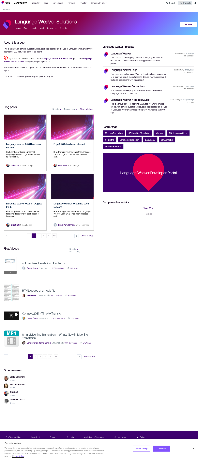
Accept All (161, 448)
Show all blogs (86, 109)
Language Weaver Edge (124, 69)
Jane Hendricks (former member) (39, 343)
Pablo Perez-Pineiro (66, 225)
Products (35, 3)
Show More (148, 208)
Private (83, 3)
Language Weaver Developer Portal (148, 172)
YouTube (141, 437)
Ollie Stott (15, 165)
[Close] (193, 448)
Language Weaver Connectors (128, 86)
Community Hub (98, 3)
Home (18, 28)
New (190, 24)
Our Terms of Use (13, 437)
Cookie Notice (120, 437)
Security (70, 437)
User (195, 3)
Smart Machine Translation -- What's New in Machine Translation (55, 336)
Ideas (46, 3)
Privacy (53, 437)
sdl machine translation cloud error (43, 263)
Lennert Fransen (33, 318)
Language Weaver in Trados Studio (130, 99)
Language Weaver (121, 53)
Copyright (35, 437)
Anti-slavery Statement (94, 437)
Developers (58, 3)
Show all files (89, 356)
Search (172, 3)
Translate (185, 3)
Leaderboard (37, 28)
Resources (52, 28)
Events (63, 28)
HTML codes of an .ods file (38, 290)
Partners (71, 3)
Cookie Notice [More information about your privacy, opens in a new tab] (18, 456)
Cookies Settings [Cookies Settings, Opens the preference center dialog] (141, 448)
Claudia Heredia (32, 268)
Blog (25, 28)
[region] (99, 449)
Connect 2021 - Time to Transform (43, 313)
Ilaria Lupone (31, 295)
